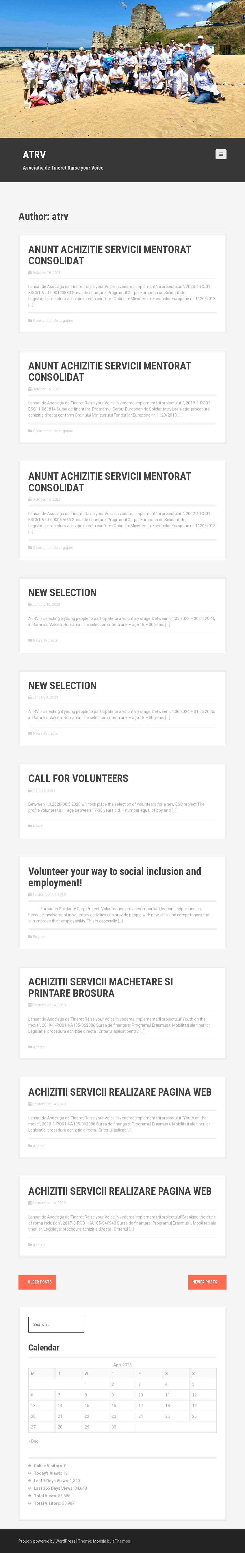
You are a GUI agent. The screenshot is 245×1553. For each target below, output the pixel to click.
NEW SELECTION (62, 593)
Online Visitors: (49, 1465)
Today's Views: (48, 1473)
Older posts (37, 1282)
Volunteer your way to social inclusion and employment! (114, 877)
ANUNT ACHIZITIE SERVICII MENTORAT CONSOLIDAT (109, 255)
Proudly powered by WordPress (46, 1541)
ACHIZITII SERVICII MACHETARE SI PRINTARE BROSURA (100, 988)
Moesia (99, 1541)
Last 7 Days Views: (52, 1480)
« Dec (33, 1441)
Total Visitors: (48, 1503)
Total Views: (46, 1495)
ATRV (34, 155)
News (37, 640)
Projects (51, 640)
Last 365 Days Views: (54, 1488)
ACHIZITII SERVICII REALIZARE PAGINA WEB (120, 1092)
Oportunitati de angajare (53, 320)
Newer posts (207, 1282)
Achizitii (39, 1047)
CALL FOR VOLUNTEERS (78, 778)
